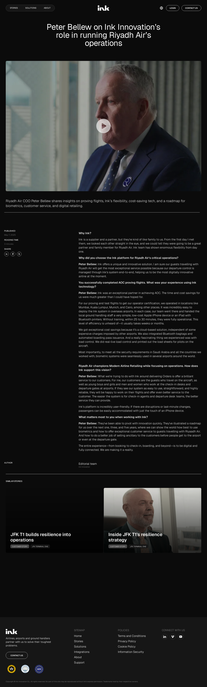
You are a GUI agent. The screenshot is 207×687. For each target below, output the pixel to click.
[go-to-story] (54, 522)
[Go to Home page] (11, 633)
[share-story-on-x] (14, 254)
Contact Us (191, 8)
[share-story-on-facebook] (7, 254)
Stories (14, 8)
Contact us (16, 657)
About (47, 8)
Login (173, 8)
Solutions (30, 8)
